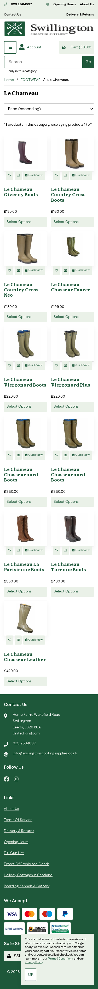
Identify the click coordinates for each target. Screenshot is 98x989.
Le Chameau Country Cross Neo (21, 289)
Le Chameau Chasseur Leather (25, 656)
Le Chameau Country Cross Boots (68, 194)
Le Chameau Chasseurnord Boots (21, 474)
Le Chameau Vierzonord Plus (70, 382)
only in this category (20, 71)
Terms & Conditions (60, 959)
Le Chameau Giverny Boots (21, 191)
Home (9, 80)
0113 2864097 (18, 4)
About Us (87, 4)
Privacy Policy (34, 962)
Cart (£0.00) (76, 47)
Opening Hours (61, 4)
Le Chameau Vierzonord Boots (25, 382)
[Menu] (10, 47)
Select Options (19, 222)
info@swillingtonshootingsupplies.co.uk (45, 753)
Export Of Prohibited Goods (26, 864)
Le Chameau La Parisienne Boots (24, 566)
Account (30, 47)
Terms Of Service (18, 820)
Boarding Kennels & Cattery (26, 886)
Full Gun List (14, 853)
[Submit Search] (88, 62)
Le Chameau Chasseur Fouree (70, 287)
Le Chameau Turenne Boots (68, 566)
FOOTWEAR (31, 80)
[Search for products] (43, 62)
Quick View (34, 175)
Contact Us (12, 14)
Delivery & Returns (80, 14)
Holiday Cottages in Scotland (28, 875)
